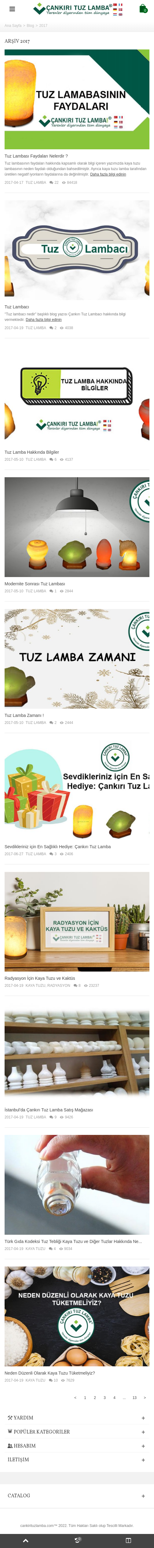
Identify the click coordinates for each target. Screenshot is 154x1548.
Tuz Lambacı (17, 306)
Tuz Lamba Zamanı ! (24, 715)
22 (54, 182)
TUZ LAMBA (36, 182)
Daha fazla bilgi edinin (108, 174)
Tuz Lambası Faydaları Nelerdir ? (36, 156)
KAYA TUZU (36, 985)
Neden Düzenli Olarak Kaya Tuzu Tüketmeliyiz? (50, 1373)
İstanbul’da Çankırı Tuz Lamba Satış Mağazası (49, 1109)
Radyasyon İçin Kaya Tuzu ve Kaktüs (40, 978)
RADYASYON (58, 985)
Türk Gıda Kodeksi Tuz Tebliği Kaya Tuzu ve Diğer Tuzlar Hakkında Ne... (73, 1241)
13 (135, 1398)
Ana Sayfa (13, 26)
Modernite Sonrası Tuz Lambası (35, 583)
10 (53, 1380)
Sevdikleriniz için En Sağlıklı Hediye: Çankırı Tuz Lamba (58, 846)
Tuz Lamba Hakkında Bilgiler (32, 452)
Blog (30, 26)
